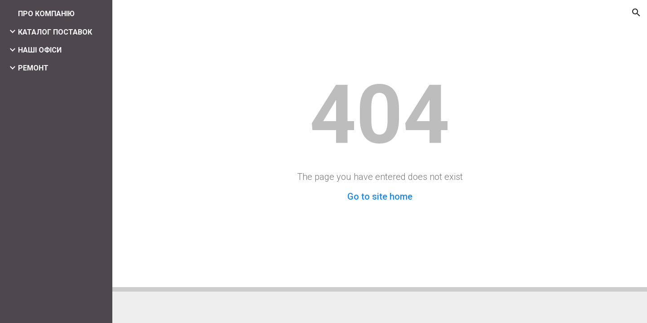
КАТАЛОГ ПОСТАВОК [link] (55, 32)
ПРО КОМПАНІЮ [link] (46, 13)
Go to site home (379, 196)
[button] (636, 12)
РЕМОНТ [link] (33, 68)
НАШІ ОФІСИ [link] (40, 50)
